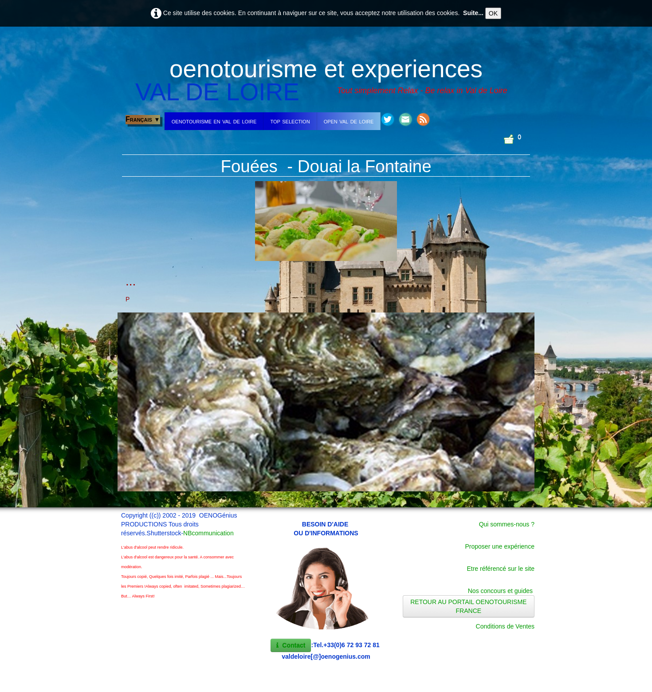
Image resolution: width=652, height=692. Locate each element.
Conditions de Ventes (505, 626)
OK (493, 13)
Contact (290, 645)
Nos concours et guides (500, 590)
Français (143, 119)
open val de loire (349, 121)
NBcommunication (208, 533)
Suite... (473, 12)
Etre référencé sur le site (500, 568)
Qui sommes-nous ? (506, 524)
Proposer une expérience (499, 546)
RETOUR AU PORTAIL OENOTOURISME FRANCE (468, 606)
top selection (290, 121)
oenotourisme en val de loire (214, 121)
